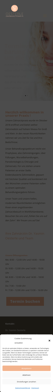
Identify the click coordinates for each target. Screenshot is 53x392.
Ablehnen (26, 375)
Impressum (35, 388)
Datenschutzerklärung (22, 388)
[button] (49, 340)
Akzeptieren (26, 368)
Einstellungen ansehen (26, 381)
